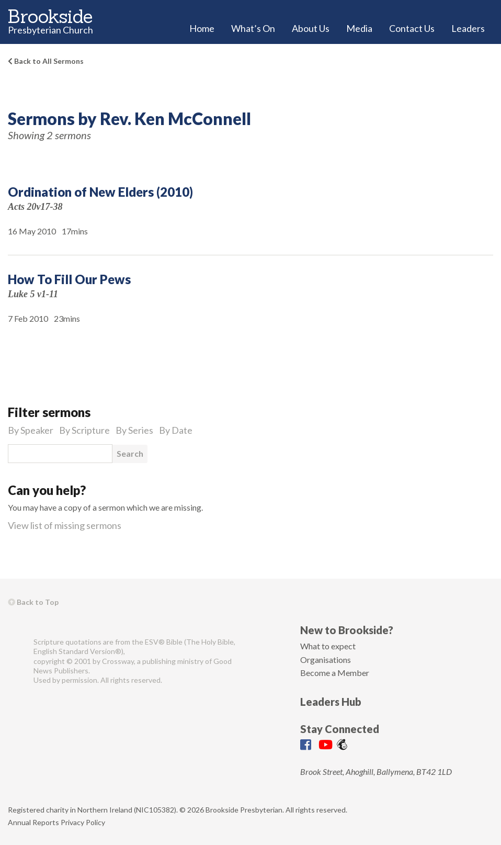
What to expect (328, 646)
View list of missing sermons (64, 525)
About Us (310, 28)
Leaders (468, 28)
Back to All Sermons (46, 61)
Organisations (325, 659)
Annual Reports (33, 822)
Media (359, 28)
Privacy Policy (83, 822)
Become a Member (334, 673)
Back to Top (33, 602)
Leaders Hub (330, 701)
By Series (134, 430)
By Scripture (84, 430)
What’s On (253, 28)
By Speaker (30, 430)
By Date (175, 430)
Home (201, 28)
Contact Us (412, 28)
